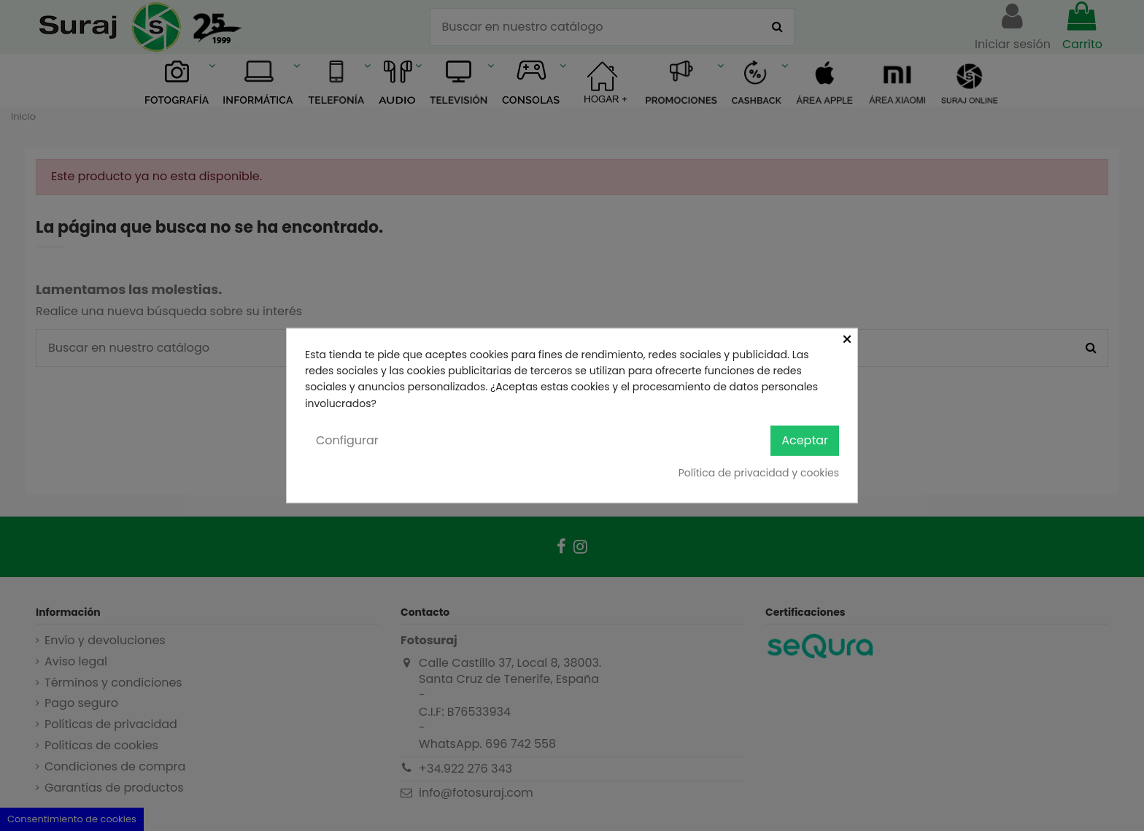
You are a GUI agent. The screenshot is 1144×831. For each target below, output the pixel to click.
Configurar (347, 440)
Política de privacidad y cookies (759, 472)
